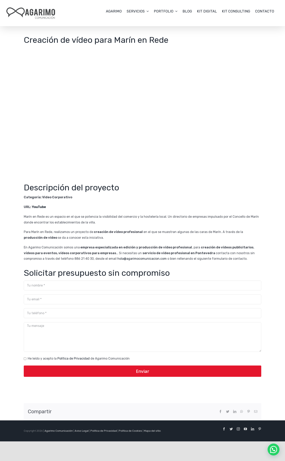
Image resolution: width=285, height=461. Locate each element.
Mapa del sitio (152, 430)
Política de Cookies (130, 430)
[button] (273, 449)
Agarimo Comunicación (59, 430)
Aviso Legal (82, 430)
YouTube (39, 207)
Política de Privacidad (73, 358)
